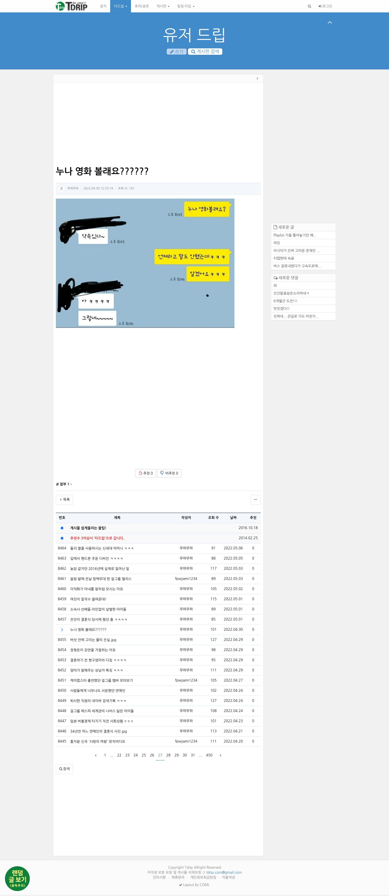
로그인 (325, 6)
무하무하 (72, 189)
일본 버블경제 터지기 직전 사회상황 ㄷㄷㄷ (102, 722)
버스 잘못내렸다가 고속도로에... (297, 267)
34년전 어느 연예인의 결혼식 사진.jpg (98, 732)
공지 (103, 6)
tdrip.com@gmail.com (224, 873)
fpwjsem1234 (186, 580)
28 (168, 756)
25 (144, 756)
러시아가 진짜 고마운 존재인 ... (297, 252)
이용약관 (228, 878)
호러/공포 (142, 6)
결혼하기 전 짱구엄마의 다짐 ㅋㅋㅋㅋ (98, 661)
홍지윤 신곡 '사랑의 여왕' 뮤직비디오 (97, 743)
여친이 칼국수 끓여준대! (88, 600)
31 (193, 756)
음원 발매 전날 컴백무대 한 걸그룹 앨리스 (100, 580)
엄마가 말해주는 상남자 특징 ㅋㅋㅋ (96, 671)
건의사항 (160, 878)
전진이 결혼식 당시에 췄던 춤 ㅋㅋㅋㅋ (98, 621)
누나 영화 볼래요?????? (88, 631)
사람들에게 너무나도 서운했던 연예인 (97, 692)
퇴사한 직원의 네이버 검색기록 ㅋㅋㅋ (98, 702)
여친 (277, 244)
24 (135, 756)
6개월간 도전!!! (285, 302)
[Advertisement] (30, 152)
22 (119, 756)
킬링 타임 (185, 6)
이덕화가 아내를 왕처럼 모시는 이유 (96, 590)
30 (185, 756)
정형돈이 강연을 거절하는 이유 (93, 651)
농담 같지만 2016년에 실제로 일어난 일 (99, 570)
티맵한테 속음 (284, 259)
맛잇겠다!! (282, 310)
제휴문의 (178, 878)
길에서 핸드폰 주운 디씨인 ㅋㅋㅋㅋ (96, 560)
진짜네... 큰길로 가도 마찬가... (296, 317)
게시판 (163, 6)
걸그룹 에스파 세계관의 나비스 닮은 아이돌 (102, 712)
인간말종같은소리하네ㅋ (292, 294)
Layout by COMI (194, 886)
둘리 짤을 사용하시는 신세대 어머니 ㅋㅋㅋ (102, 549)
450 (209, 756)
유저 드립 (194, 35)
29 (176, 756)
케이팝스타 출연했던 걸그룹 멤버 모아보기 (101, 682)
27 (160, 756)
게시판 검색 (205, 52)
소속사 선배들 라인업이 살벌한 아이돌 (98, 610)
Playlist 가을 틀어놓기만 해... (295, 236)
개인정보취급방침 (203, 878)
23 (127, 756)
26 (152, 756)
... (111, 756)
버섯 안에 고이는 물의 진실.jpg (93, 641)
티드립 (120, 6)
